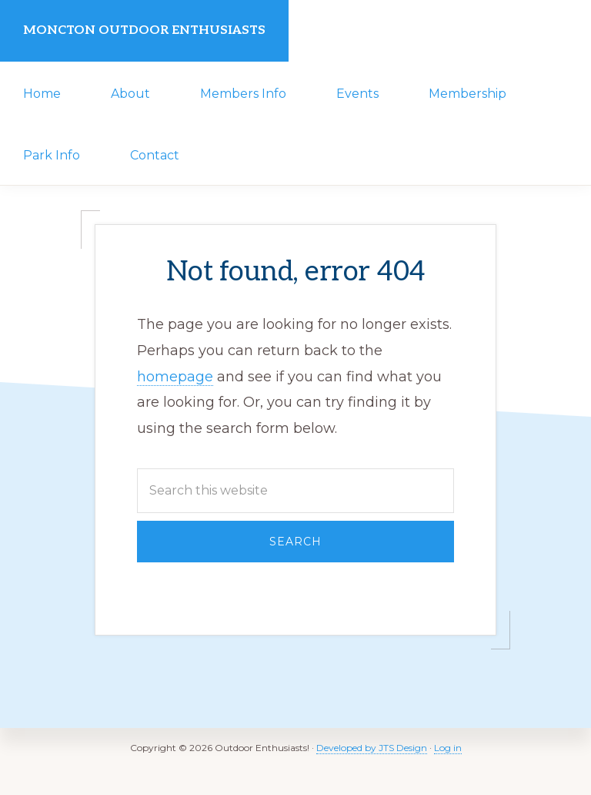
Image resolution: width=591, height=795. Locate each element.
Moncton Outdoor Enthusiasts (144, 30)
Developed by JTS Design (371, 747)
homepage (175, 376)
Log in (448, 747)
